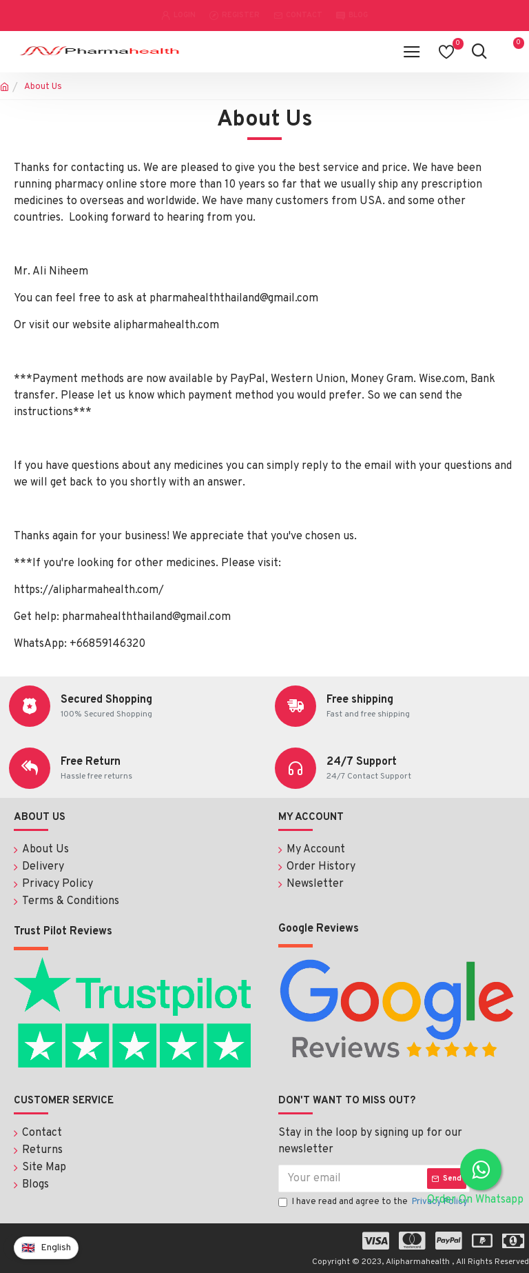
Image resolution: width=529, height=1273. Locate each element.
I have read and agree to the (374, 1200)
